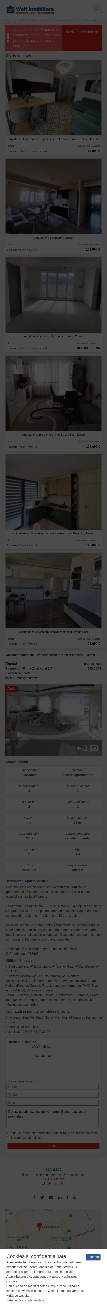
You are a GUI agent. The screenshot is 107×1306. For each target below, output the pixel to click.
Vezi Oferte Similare (82, 32)
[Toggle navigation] (96, 9)
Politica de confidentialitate (47, 1273)
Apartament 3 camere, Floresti (53, 237)
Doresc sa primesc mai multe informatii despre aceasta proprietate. (53, 1117)
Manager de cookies (51, 1277)
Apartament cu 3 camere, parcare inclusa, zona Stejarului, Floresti (53, 533)
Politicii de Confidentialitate (25, 1138)
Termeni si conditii (18, 1273)
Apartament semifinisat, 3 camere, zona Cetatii (53, 336)
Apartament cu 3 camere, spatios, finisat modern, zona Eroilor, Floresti (53, 139)
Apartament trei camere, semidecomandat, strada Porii (53, 631)
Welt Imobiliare (42, 1046)
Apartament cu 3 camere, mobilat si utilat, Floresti (53, 434)
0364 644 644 (41, 1056)
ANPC (69, 1277)
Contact (53, 1169)
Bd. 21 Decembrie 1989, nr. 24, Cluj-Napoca (53, 1175)
